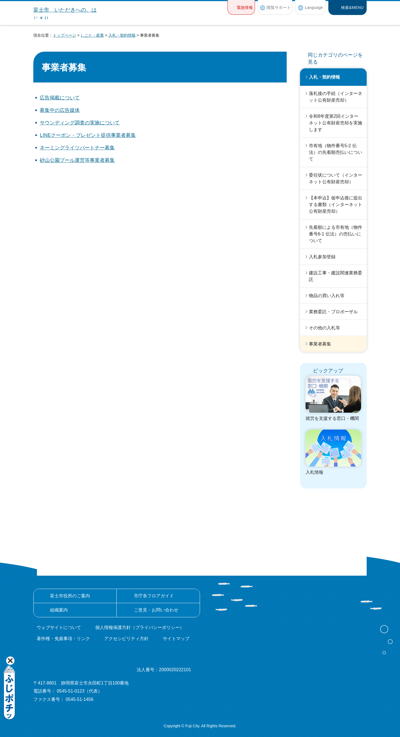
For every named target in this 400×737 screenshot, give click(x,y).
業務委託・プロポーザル (333, 311)
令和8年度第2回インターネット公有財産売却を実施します (335, 123)
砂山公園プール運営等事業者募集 (77, 160)
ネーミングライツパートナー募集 (77, 148)
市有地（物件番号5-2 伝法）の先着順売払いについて (335, 152)
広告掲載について (60, 98)
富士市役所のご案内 (70, 595)
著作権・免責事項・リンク (63, 638)
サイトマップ (176, 638)
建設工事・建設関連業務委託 (335, 276)
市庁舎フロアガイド (154, 595)
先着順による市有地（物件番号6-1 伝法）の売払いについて (335, 234)
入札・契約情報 (122, 35)
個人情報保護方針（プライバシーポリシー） (139, 627)
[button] (241, 7)
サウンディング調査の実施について (80, 123)
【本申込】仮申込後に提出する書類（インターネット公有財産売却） (335, 204)
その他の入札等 (324, 327)
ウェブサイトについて (59, 627)
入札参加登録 (322, 256)
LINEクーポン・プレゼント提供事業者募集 (88, 135)
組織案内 (59, 610)
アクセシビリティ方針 (126, 638)
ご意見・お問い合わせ (156, 610)
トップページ (64, 35)
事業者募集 (320, 344)
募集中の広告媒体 (60, 110)
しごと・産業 (92, 35)
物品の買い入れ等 (326, 295)
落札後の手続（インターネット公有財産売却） (335, 96)
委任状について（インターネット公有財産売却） (335, 178)
